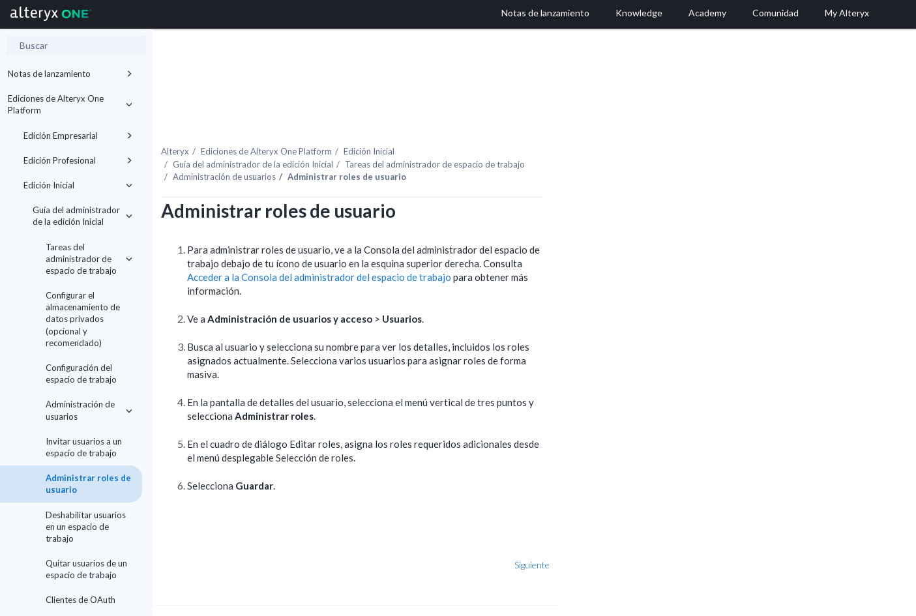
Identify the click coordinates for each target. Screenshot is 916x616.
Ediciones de (385, 123)
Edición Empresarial (77, 135)
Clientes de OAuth (80, 599)
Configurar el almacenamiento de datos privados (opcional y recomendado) (83, 319)
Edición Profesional (77, 160)
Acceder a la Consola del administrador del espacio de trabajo (438, 250)
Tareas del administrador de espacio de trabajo (89, 259)
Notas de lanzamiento (70, 73)
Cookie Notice (299, 600)
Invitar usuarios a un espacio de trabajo (84, 447)
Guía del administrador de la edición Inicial (82, 216)
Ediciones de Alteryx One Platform (70, 104)
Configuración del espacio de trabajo (81, 373)
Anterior (195, 536)
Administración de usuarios (89, 410)
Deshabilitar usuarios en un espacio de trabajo (86, 527)
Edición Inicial (77, 185)
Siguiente (650, 536)
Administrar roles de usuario (88, 484)
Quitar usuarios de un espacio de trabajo (86, 569)
